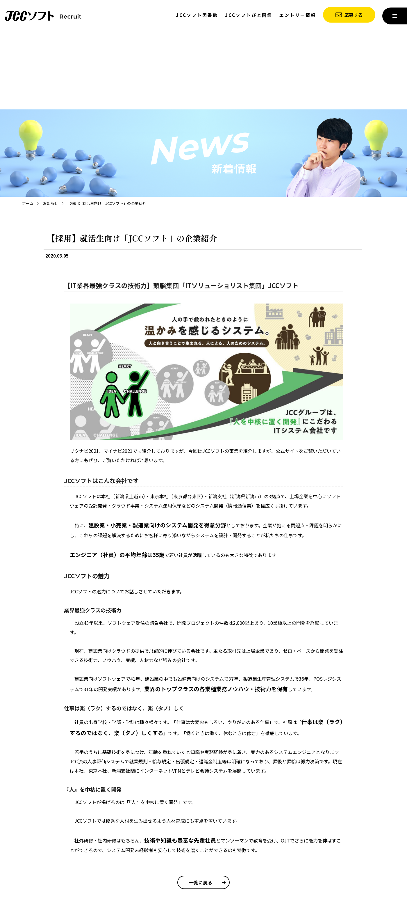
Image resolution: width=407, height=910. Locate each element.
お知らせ (50, 203)
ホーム (27, 203)
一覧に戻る (200, 882)
